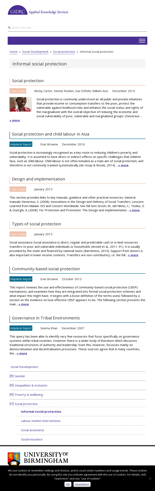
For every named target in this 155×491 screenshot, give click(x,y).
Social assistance (32, 430)
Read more (82, 484)
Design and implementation (38, 179)
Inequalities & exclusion (31, 385)
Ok (68, 484)
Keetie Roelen (64, 91)
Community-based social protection (46, 268)
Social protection (28, 80)
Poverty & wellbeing (29, 395)
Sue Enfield (83, 91)
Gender (20, 376)
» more (14, 120)
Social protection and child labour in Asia (50, 134)
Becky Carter (43, 91)
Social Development (24, 367)
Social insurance (32, 439)
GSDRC (38, 10)
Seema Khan (49, 328)
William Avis (100, 91)
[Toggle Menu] (142, 40)
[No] (150, 478)
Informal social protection (41, 411)
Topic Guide (18, 91)
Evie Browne (49, 144)
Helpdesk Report (21, 144)
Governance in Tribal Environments (46, 318)
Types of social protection (36, 224)
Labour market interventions (41, 421)
